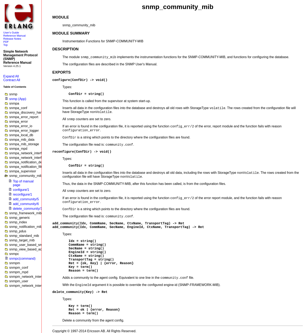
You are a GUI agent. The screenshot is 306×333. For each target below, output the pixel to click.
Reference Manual (14, 35)
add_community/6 (26, 204)
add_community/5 (26, 199)
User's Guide (11, 32)
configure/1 (21, 189)
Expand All (11, 76)
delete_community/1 (27, 208)
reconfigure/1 (22, 194)
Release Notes (12, 38)
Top (5, 44)
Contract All (11, 80)
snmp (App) (17, 99)
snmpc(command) (22, 258)
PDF (6, 41)
